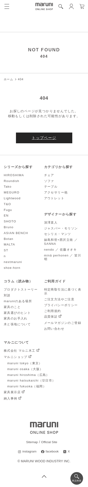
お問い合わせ (54, 329)
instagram (29, 451)
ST (6, 250)
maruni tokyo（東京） (24, 363)
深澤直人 (51, 222)
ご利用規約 (52, 311)
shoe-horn (12, 268)
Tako (7, 187)
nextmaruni (13, 262)
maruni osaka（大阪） (25, 369)
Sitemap (32, 442)
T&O (7, 204)
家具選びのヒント (17, 313)
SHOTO (10, 221)
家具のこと (12, 307)
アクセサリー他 (56, 192)
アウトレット (54, 198)
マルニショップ (15, 357)
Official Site (49, 442)
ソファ (49, 181)
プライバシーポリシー (61, 305)
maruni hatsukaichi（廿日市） (31, 380)
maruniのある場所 (18, 301)
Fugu (8, 210)
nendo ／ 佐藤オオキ (60, 249)
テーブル (51, 187)
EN (6, 215)
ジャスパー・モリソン (61, 228)
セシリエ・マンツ (57, 234)
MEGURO (11, 192)
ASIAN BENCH (16, 233)
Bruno (9, 227)
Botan (8, 239)
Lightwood (12, 198)
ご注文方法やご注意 (59, 299)
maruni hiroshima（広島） (28, 375)
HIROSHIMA (14, 175)
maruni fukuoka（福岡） (26, 386)
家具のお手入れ (15, 318)
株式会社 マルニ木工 (19, 351)
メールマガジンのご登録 (62, 323)
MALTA (9, 244)
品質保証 (51, 317)
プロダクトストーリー (21, 289)
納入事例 (10, 398)
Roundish (11, 181)
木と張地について (17, 324)
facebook (52, 451)
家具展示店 (12, 392)
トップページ (44, 138)
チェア (49, 175)
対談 (7, 295)
